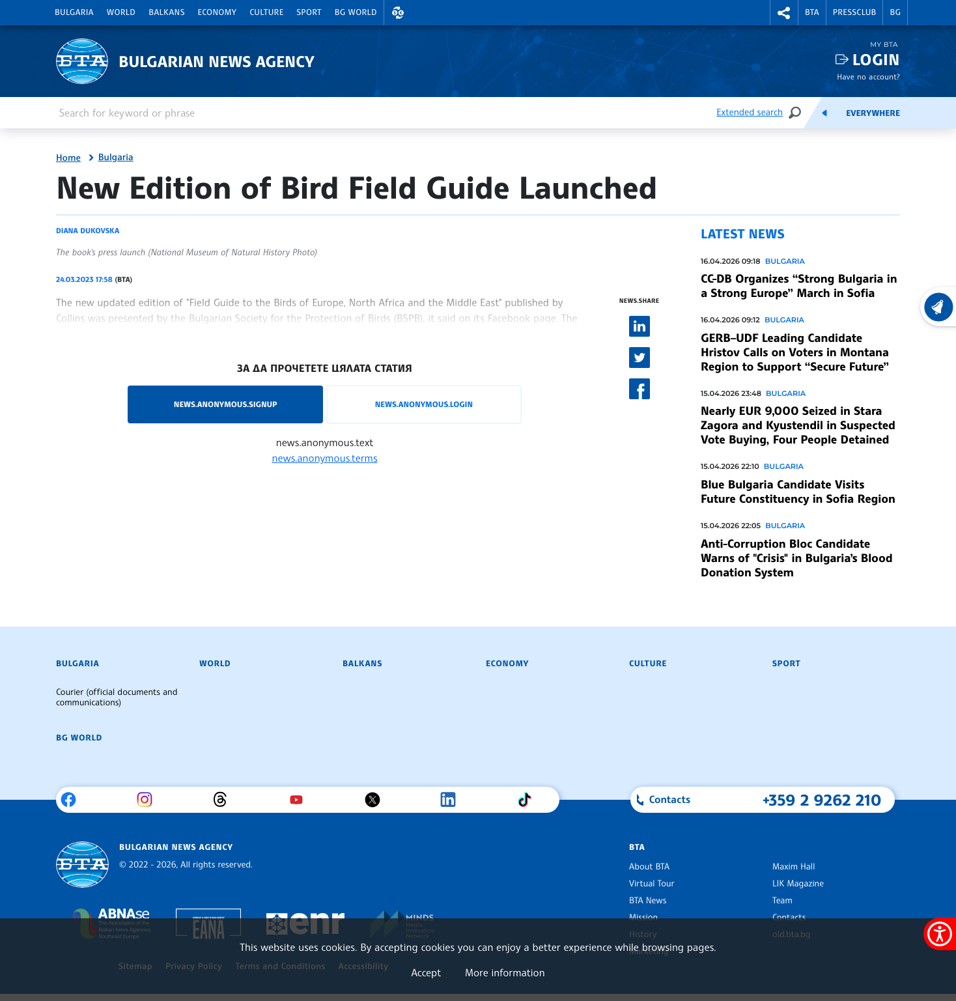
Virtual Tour (652, 884)
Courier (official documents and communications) (116, 697)
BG (895, 12)
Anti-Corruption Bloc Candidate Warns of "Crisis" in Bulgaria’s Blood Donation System (797, 558)
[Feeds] (824, 112)
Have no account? (868, 76)
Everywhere (873, 113)
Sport (309, 12)
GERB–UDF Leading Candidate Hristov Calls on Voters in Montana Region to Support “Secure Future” (795, 352)
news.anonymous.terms (325, 457)
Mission (643, 917)
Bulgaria (74, 12)
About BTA (649, 867)
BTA (812, 12)
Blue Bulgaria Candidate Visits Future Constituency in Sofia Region (798, 491)
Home (68, 158)
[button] (398, 12)
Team (782, 900)
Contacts (789, 917)
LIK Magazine (798, 884)
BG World (356, 12)
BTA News (647, 900)
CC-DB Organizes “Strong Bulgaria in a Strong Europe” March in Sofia (799, 286)
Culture (266, 12)
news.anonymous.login (424, 404)
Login (876, 59)
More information (505, 972)
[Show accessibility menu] (939, 934)
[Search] (794, 112)
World (121, 12)
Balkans (166, 12)
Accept (426, 972)
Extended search (749, 112)
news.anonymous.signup (225, 404)
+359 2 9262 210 (822, 800)
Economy (217, 12)
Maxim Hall (793, 867)
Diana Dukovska (87, 230)
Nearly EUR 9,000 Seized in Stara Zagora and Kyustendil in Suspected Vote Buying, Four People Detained (798, 425)
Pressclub (855, 12)
